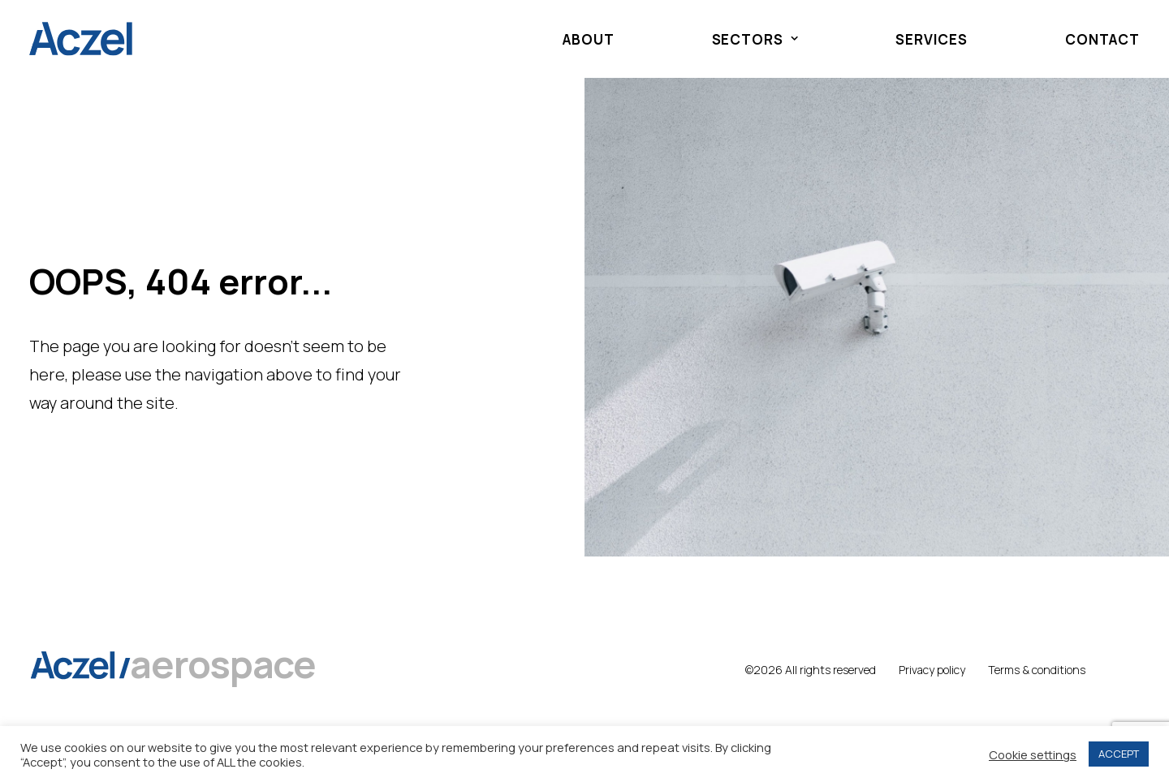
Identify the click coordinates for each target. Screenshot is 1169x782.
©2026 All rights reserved (810, 669)
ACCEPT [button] (1118, 753)
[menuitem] (596, 39)
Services (931, 39)
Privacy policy (932, 669)
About (588, 39)
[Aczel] (80, 39)
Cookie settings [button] (1032, 754)
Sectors (755, 39)
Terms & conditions (1036, 669)
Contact (1102, 39)
